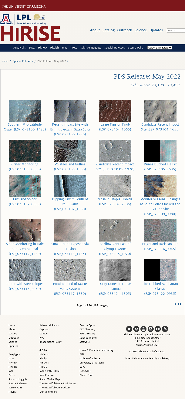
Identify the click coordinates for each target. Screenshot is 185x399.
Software (84, 341)
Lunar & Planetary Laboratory (96, 350)
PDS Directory (87, 333)
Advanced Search (49, 325)
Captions (44, 329)
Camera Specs (87, 325)
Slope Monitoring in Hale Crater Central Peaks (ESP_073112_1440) (25, 249)
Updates (156, 30)
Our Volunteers (48, 391)
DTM (32, 47)
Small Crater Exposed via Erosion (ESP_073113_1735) (70, 249)
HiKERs (12, 391)
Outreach (124, 30)
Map (64, 47)
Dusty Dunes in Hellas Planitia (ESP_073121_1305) (115, 289)
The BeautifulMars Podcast (54, 387)
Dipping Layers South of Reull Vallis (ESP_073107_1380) (70, 204)
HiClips (43, 358)
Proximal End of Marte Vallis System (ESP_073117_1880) (70, 289)
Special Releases (114, 47)
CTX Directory (87, 329)
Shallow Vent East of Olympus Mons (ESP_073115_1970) (115, 249)
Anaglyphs (19, 47)
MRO (82, 366)
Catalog (109, 30)
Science (141, 30)
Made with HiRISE (49, 371)
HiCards (44, 354)
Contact (43, 333)
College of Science (89, 358)
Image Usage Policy (50, 341)
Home (4, 61)
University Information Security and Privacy (147, 358)
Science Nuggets (90, 47)
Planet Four (86, 375)
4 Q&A (43, 350)
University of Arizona (91, 362)
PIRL (82, 354)
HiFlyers (44, 362)
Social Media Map (49, 379)
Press (74, 47)
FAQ (41, 337)
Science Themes (88, 337)
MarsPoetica (46, 375)
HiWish (54, 47)
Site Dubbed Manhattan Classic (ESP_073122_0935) (160, 289)
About (95, 30)
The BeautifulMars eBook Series (57, 383)
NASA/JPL (85, 371)
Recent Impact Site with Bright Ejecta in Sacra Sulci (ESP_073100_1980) (70, 129)
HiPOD (43, 366)
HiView (42, 47)
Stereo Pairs (135, 47)
